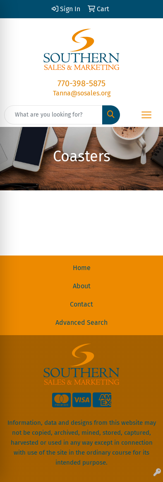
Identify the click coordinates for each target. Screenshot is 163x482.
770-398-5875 (81, 83)
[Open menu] (146, 115)
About (82, 286)
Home (82, 268)
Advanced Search (81, 322)
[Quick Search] (53, 114)
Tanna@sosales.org (81, 93)
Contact (81, 304)
